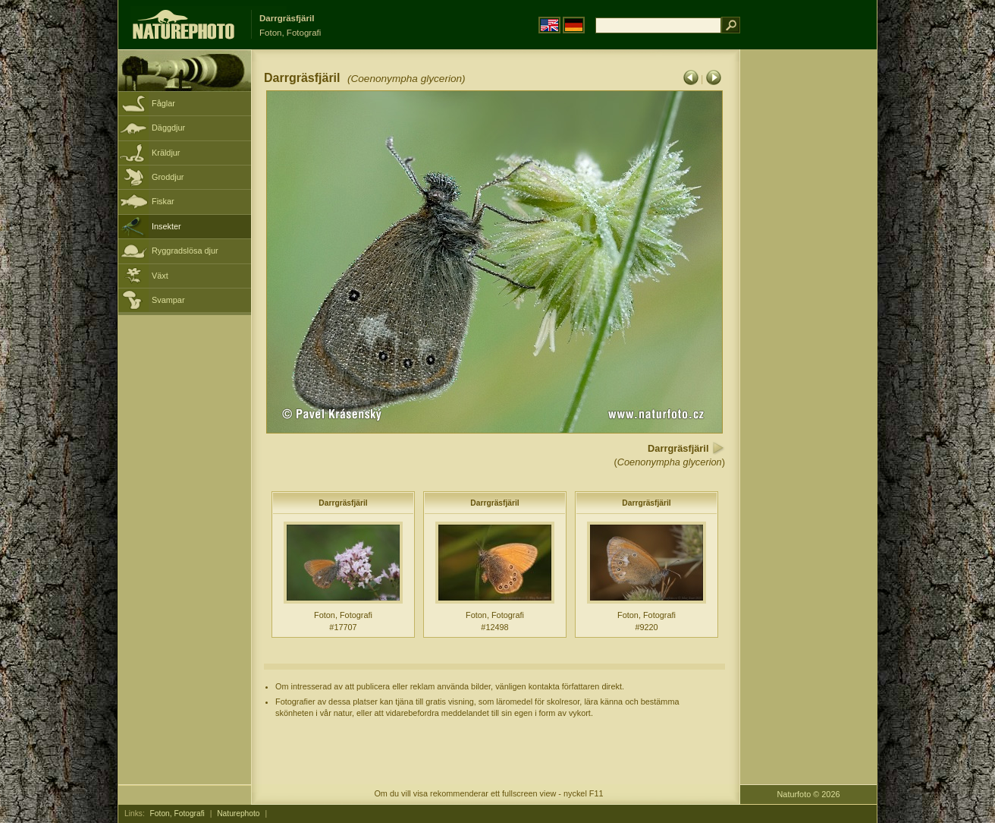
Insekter (166, 226)
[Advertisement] (808, 292)
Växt (160, 275)
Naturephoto (238, 813)
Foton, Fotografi (177, 813)
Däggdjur (168, 127)
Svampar (168, 299)
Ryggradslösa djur (185, 250)
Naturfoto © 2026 (808, 794)
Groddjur (168, 176)
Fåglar (163, 103)
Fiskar (163, 201)
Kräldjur (166, 152)
